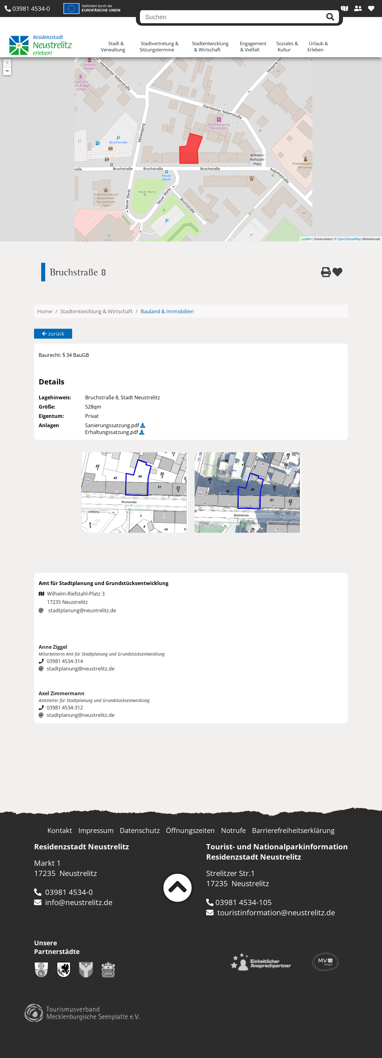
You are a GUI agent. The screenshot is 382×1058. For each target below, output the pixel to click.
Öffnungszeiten (190, 830)
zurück (53, 333)
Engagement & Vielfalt (253, 46)
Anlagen (49, 425)
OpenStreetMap (349, 239)
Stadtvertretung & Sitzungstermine (159, 46)
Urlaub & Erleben (317, 46)
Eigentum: (51, 416)
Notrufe (233, 830)
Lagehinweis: (55, 397)
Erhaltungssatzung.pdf (114, 432)
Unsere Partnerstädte (57, 947)
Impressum (96, 830)
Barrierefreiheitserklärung (293, 830)
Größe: (47, 406)
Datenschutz (140, 830)
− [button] (7, 71)
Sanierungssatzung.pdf (115, 425)
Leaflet (306, 239)
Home (44, 311)
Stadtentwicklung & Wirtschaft (210, 46)
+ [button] (7, 63)
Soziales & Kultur (287, 46)
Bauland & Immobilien (167, 311)
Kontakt (59, 830)
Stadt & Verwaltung (113, 46)
